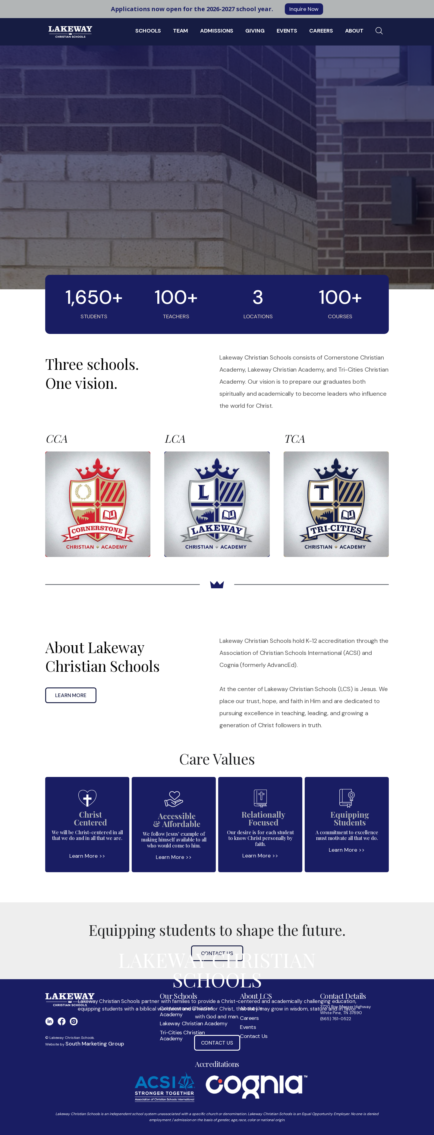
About (354, 31)
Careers (321, 31)
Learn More (70, 695)
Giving (254, 31)
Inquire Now (304, 9)
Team (180, 31)
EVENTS (287, 31)
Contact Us (217, 1042)
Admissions (216, 31)
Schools (148, 31)
